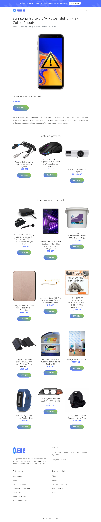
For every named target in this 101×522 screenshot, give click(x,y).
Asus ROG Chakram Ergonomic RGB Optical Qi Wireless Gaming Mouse (50, 162)
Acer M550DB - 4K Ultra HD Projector (77, 170)
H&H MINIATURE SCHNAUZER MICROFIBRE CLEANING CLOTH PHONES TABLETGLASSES (77, 302)
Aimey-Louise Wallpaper (77, 359)
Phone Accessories (20, 501)
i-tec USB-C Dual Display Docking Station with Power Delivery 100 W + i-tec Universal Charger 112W (24, 239)
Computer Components (22, 488)
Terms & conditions (59, 484)
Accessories (17, 476)
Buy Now (20, 108)
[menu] (86, 10)
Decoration (17, 492)
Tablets (39, 96)
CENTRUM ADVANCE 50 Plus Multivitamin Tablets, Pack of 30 (50, 361)
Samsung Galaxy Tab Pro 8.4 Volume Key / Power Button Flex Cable (50, 300)
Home (15, 27)
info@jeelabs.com (59, 460)
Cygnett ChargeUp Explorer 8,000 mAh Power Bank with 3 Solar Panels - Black (24, 363)
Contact (55, 480)
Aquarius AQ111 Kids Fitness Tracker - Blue (24, 417)
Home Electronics (29, 96)
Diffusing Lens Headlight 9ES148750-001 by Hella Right (50, 400)
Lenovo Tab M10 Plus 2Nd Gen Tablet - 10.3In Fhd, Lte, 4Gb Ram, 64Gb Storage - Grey (50, 245)
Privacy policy (57, 488)
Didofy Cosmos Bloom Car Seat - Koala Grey (77, 417)
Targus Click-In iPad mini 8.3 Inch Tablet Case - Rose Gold (24, 307)
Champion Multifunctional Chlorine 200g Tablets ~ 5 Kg (76, 235)
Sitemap (55, 492)
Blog (54, 476)
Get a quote (75, 3)
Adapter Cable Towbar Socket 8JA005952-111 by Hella (24, 164)
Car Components (19, 484)
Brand (15, 480)
